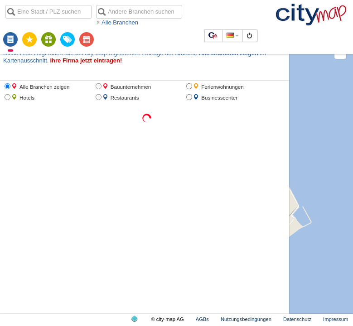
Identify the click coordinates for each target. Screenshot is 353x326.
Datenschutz (297, 319)
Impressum (335, 319)
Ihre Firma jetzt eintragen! (86, 60)
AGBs (202, 319)
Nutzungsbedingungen (246, 319)
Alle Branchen (120, 22)
